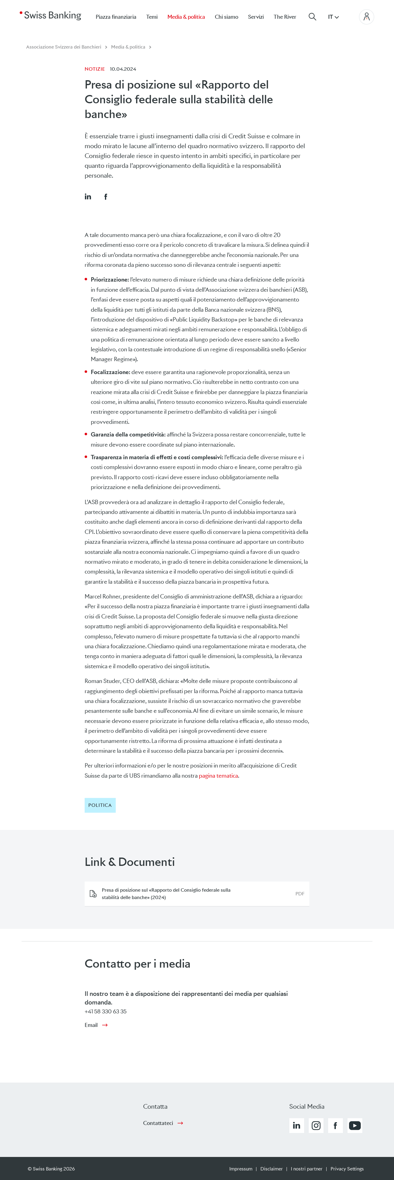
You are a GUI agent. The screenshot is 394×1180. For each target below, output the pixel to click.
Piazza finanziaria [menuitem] (116, 17)
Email (91, 1025)
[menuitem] (290, 16)
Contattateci (158, 1123)
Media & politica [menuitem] (186, 17)
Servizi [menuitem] (256, 17)
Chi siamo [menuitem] (226, 17)
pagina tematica (218, 775)
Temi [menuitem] (152, 17)
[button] (88, 196)
